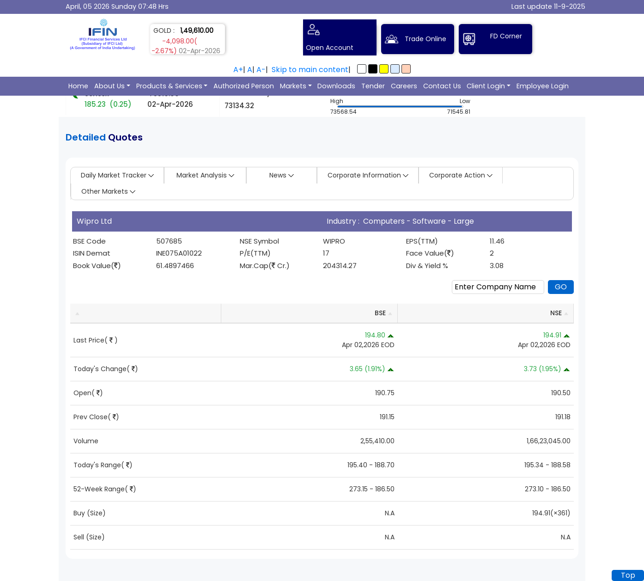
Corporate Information (368, 175)
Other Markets (108, 191)
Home (78, 86)
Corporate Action (460, 175)
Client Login (486, 86)
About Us (109, 86)
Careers (404, 86)
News (281, 175)
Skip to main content (310, 69)
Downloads (336, 86)
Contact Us (442, 86)
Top (628, 575)
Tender (373, 86)
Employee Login (542, 86)
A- (261, 69)
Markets (293, 86)
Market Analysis (205, 175)
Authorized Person (243, 86)
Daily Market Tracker (117, 175)
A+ (238, 69)
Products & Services (169, 86)
